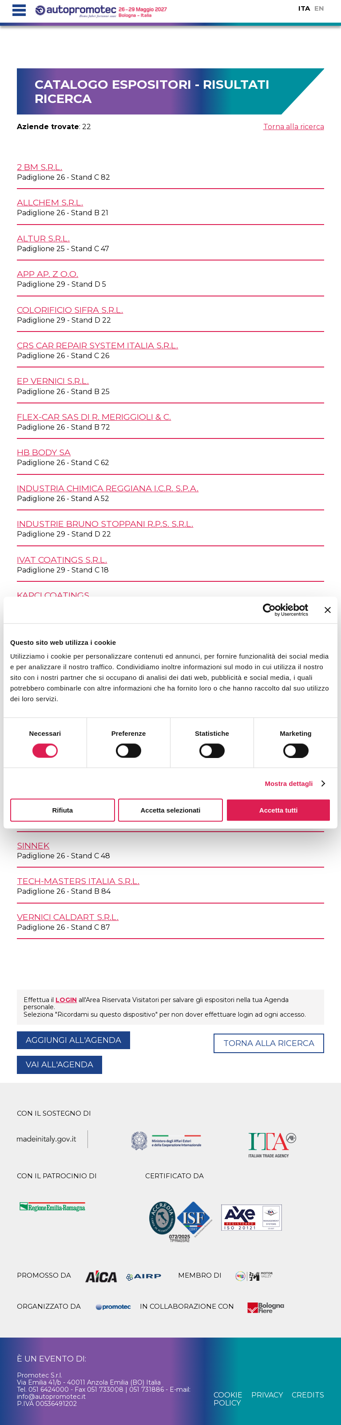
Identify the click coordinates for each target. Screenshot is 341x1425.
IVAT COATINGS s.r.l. (62, 559)
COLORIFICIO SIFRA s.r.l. (70, 309)
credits (308, 1395)
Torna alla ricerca (293, 126)
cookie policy (228, 1399)
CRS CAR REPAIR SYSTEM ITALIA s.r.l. (97, 345)
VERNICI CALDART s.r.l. (68, 917)
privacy (267, 1395)
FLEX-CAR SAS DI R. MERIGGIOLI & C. (94, 416)
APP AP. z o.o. (47, 273)
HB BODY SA (44, 452)
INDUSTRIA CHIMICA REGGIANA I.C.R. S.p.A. (107, 488)
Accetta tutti (278, 810)
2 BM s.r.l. (39, 167)
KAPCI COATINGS (53, 595)
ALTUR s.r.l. (43, 238)
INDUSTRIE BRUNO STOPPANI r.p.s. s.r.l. (105, 523)
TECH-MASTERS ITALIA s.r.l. (78, 881)
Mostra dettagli (289, 783)
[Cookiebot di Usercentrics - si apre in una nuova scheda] (269, 609)
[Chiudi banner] (328, 610)
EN (319, 8)
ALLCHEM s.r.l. (50, 202)
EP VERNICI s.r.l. (53, 380)
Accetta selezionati (170, 810)
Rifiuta (62, 810)
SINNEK (33, 845)
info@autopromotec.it (51, 1397)
